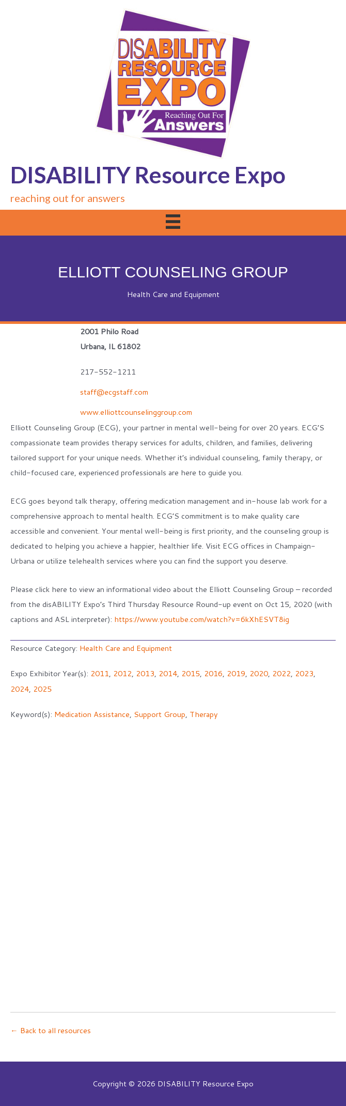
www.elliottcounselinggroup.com (136, 412)
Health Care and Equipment (173, 294)
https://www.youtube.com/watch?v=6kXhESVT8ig (201, 619)
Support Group (159, 714)
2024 (19, 688)
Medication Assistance (92, 714)
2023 (304, 673)
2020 (258, 673)
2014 (168, 673)
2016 (213, 673)
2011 (99, 673)
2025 (42, 688)
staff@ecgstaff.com (114, 391)
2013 (145, 673)
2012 (122, 673)
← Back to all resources (50, 1030)
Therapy (204, 714)
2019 (236, 673)
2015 (190, 673)
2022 (281, 673)
